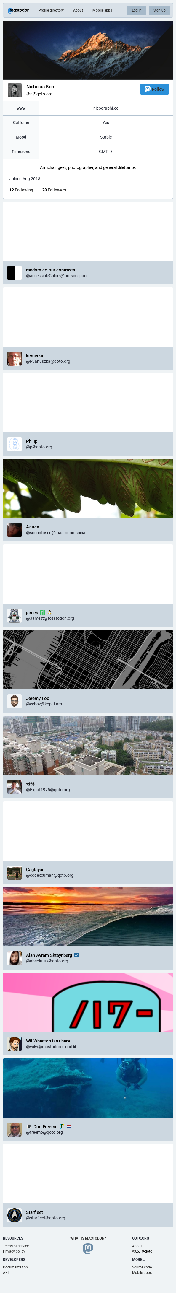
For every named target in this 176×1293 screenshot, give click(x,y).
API (6, 1273)
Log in (137, 10)
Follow (154, 89)
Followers (54, 190)
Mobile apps (102, 10)
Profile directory (51, 10)
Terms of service (16, 1246)
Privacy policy (14, 1251)
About (78, 10)
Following (21, 190)
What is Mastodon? (88, 1238)
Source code (142, 1267)
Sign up (159, 10)
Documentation (15, 1267)
